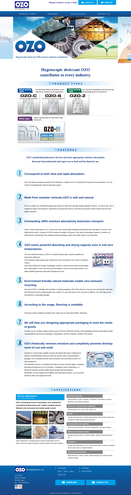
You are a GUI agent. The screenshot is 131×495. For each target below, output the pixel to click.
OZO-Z (72, 471)
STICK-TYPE (61, 475)
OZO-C (59, 471)
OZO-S (66, 471)
